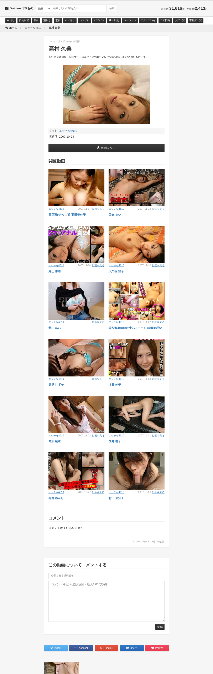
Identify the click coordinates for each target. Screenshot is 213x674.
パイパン (99, 20)
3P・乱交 (114, 20)
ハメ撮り (70, 20)
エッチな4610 (68, 130)
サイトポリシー (36, 667)
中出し (11, 20)
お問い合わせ (16, 667)
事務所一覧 (195, 20)
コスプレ (84, 20)
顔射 (36, 20)
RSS (52, 667)
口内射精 (24, 20)
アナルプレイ (148, 20)
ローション (130, 20)
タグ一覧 (180, 20)
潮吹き (47, 20)
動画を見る (108, 148)
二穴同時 (165, 20)
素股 (57, 20)
